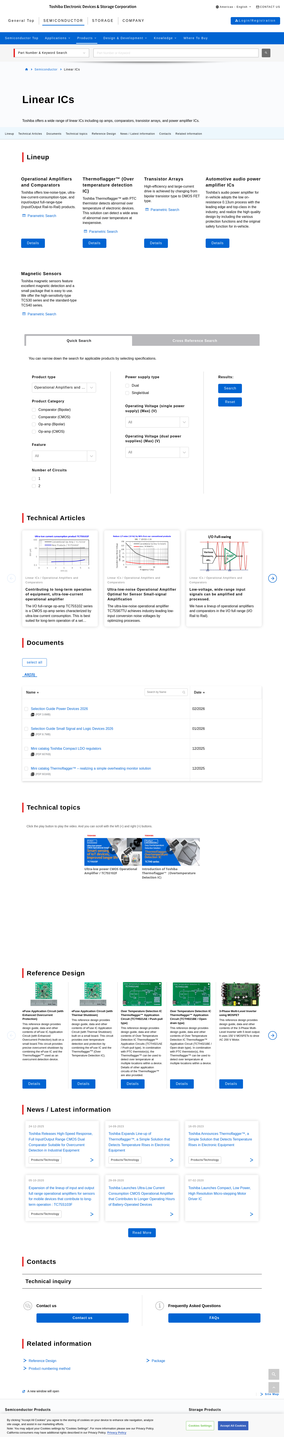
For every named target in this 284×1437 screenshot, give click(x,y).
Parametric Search (42, 216)
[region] (142, 1425)
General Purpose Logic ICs (124, 1384)
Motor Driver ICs (115, 1357)
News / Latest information (137, 133)
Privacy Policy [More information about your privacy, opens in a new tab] (116, 1432)
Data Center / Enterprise (214, 1357)
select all (34, 662)
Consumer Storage (209, 1370)
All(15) (29, 674)
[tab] (79, 341)
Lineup (9, 133)
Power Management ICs (121, 1370)
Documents (54, 133)
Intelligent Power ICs (119, 1363)
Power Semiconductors (29, 1363)
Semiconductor (46, 69)
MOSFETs (19, 1378)
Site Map (272, 1333)
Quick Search (79, 341)
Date (198, 692)
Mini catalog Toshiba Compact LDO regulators (66, 748)
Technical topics (77, 133)
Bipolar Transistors (25, 1392)
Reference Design (104, 133)
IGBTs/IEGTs (21, 1384)
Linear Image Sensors (120, 1391)
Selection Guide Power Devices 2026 (59, 709)
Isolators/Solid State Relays (32, 1370)
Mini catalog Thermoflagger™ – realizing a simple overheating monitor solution (91, 768)
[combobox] (176, 53)
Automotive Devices (26, 1357)
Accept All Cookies (233, 1425)
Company (204, 1400)
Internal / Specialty (209, 1363)
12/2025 (198, 748)
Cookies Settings (200, 1425)
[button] (233, 7)
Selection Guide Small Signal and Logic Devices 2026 (72, 728)
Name (31, 692)
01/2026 (198, 728)
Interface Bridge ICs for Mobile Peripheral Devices (141, 1398)
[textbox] (59, 456)
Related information (188, 133)
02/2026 (198, 709)
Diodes (16, 1398)
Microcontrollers (23, 1405)
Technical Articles (30, 133)
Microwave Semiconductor (215, 1389)
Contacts (165, 133)
